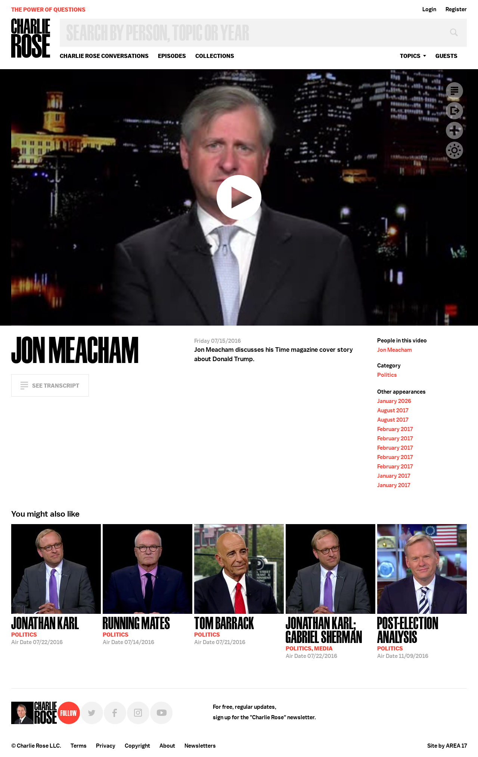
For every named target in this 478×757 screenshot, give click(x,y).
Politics (387, 375)
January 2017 (393, 476)
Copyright (137, 746)
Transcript (454, 90)
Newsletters (200, 746)
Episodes (172, 55)
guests (446, 55)
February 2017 (395, 429)
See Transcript (55, 385)
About (167, 746)
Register (456, 9)
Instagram (138, 713)
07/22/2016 (45, 630)
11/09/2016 (422, 637)
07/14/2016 (136, 630)
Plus (454, 130)
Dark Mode (454, 150)
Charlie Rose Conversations (104, 55)
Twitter (92, 713)
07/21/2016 (224, 630)
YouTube (161, 713)
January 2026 (394, 401)
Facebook (115, 713)
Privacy (105, 746)
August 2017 (392, 410)
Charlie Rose (31, 38)
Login (429, 9)
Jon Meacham (394, 350)
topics (410, 55)
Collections (214, 55)
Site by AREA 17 (447, 746)
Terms (79, 746)
